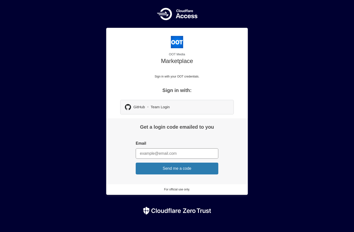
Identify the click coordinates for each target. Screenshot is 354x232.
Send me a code (177, 168)
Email (141, 143)
